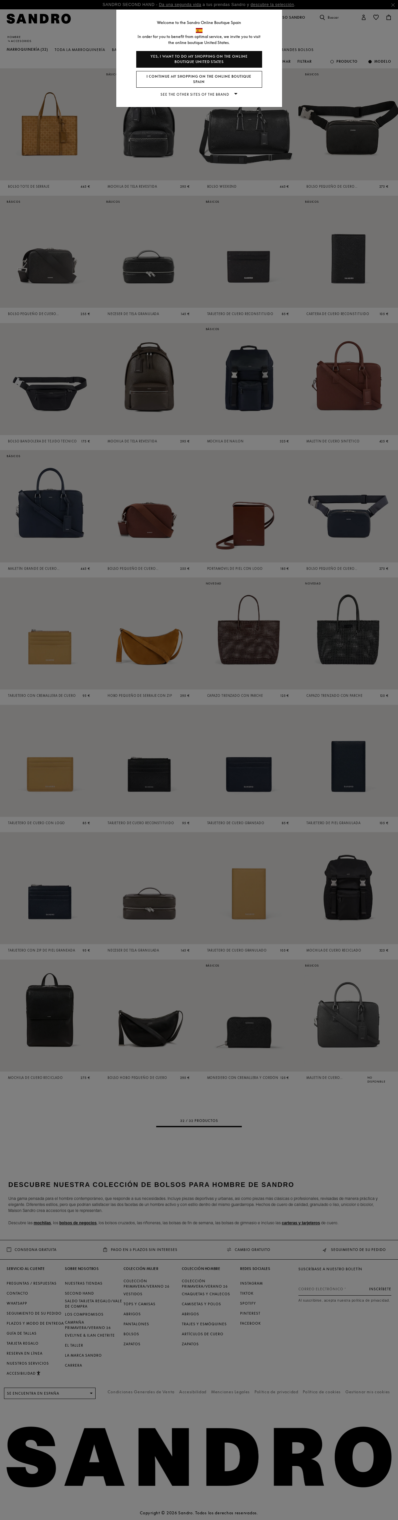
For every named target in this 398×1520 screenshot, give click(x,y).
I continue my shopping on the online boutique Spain (199, 79)
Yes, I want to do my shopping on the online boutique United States (199, 59)
